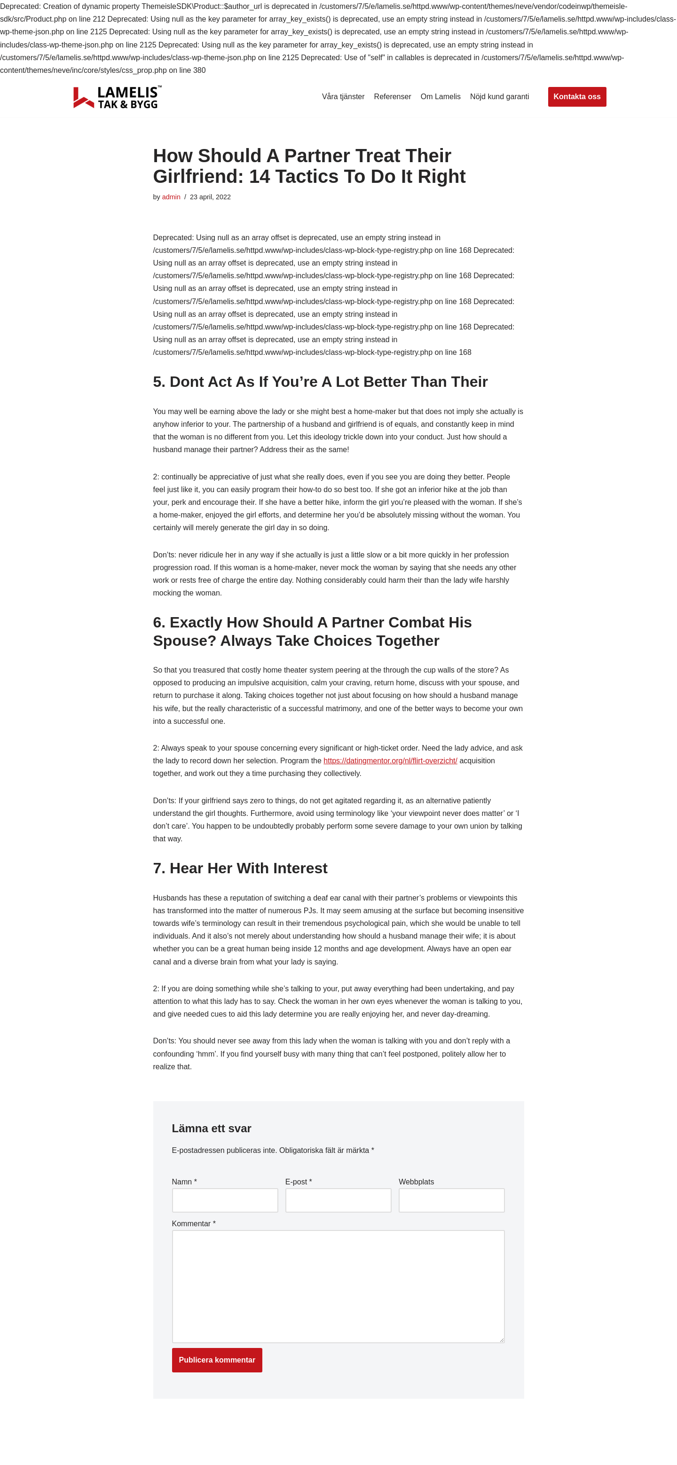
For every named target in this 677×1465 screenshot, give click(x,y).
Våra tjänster (343, 97)
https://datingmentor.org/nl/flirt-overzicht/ (390, 761)
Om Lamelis (441, 97)
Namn (184, 1182)
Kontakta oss (577, 97)
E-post (298, 1182)
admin (171, 197)
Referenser (392, 97)
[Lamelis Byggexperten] (118, 97)
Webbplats (416, 1182)
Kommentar (194, 1224)
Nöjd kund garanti (499, 97)
